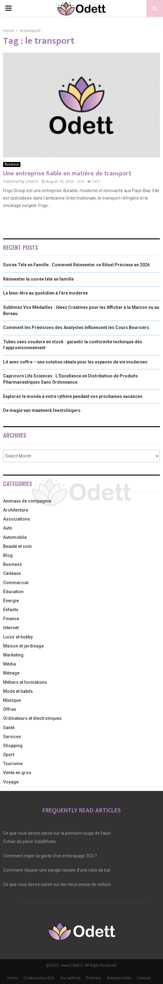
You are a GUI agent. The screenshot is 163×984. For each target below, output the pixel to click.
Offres (9, 709)
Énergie (11, 600)
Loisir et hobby (18, 636)
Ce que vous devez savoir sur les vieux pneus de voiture (57, 884)
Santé (9, 727)
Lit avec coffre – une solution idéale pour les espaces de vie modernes (75, 361)
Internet (11, 627)
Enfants (10, 609)
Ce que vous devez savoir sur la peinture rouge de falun (57, 833)
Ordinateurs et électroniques (32, 718)
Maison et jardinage (23, 645)
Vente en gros (17, 772)
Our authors (70, 978)
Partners (93, 978)
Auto (7, 528)
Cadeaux (12, 573)
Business (12, 164)
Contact (144, 978)
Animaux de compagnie (27, 501)
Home (12, 978)
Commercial (16, 582)
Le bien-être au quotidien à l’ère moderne (45, 293)
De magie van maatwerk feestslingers (42, 410)
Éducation (13, 591)
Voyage (11, 781)
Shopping (13, 745)
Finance (11, 618)
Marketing (13, 654)
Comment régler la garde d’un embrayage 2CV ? (50, 855)
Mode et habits (18, 691)
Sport (8, 754)
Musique (12, 700)
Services (12, 736)
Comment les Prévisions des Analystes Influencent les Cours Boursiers (76, 327)
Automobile (15, 537)
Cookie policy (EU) (39, 978)
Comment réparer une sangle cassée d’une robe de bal (56, 870)
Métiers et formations (25, 682)
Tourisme (13, 763)
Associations (16, 519)
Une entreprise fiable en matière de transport (67, 173)
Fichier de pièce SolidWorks (29, 841)
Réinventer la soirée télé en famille (38, 279)
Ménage (11, 672)
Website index (119, 978)
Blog (8, 555)
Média (9, 663)
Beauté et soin (17, 546)
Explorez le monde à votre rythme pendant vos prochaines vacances (73, 396)
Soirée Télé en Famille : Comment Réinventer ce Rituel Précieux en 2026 (76, 264)
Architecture (15, 510)
